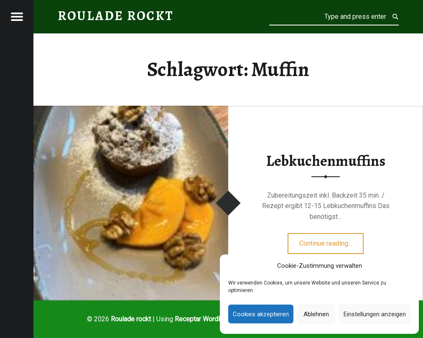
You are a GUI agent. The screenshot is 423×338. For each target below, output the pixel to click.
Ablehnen (316, 314)
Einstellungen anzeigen (375, 314)
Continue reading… (331, 240)
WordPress (219, 319)
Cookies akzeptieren (261, 314)
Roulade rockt (131, 319)
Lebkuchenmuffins (325, 161)
